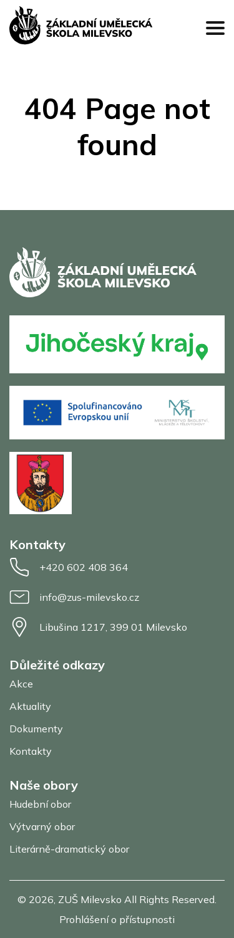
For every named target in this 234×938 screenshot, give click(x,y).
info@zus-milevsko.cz (74, 597)
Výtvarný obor (42, 826)
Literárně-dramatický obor (69, 849)
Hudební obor (40, 804)
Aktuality (30, 706)
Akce (21, 683)
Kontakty (30, 751)
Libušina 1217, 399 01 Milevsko (98, 627)
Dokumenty (36, 728)
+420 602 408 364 (68, 567)
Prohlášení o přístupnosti (117, 919)
